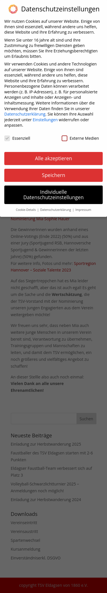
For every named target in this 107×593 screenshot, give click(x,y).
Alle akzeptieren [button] (53, 154)
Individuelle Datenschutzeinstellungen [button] (53, 191)
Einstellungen (45, 116)
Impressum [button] (83, 206)
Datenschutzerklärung (24, 110)
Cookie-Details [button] (26, 206)
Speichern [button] (53, 171)
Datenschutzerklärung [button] (56, 206)
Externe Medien (80, 134)
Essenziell (17, 134)
